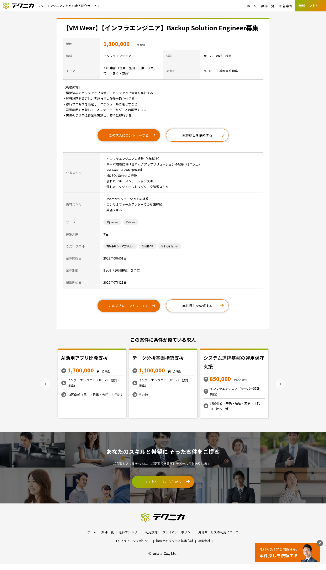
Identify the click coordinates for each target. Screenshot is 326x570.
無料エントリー (129, 532)
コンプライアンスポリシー (132, 541)
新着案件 (286, 5)
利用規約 (151, 532)
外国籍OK (147, 246)
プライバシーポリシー (178, 532)
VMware (130, 222)
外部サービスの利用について (218, 532)
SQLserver (112, 222)
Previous (45, 384)
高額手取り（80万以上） (120, 246)
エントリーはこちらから (163, 481)
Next (280, 384)
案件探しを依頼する (197, 135)
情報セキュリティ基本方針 (174, 541)
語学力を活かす (169, 246)
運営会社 (204, 541)
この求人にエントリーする (129, 135)
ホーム (252, 5)
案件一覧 (267, 5)
